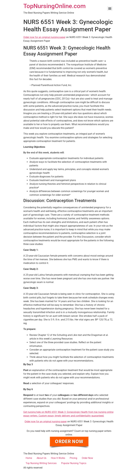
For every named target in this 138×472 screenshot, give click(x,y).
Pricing (73, 458)
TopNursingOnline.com (54, 6)
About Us (41, 458)
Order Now (87, 458)
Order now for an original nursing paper (44, 37)
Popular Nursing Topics (73, 463)
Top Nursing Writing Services (41, 463)
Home (29, 458)
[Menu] (110, 8)
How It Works (58, 458)
